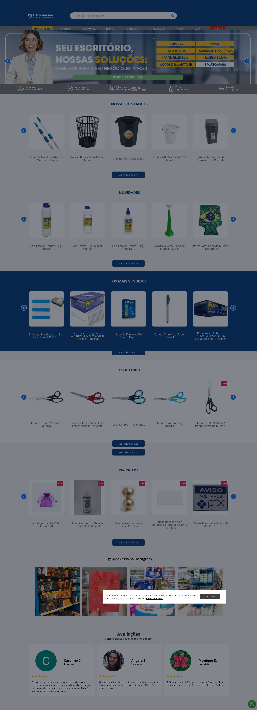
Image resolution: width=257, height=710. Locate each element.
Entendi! (210, 596)
